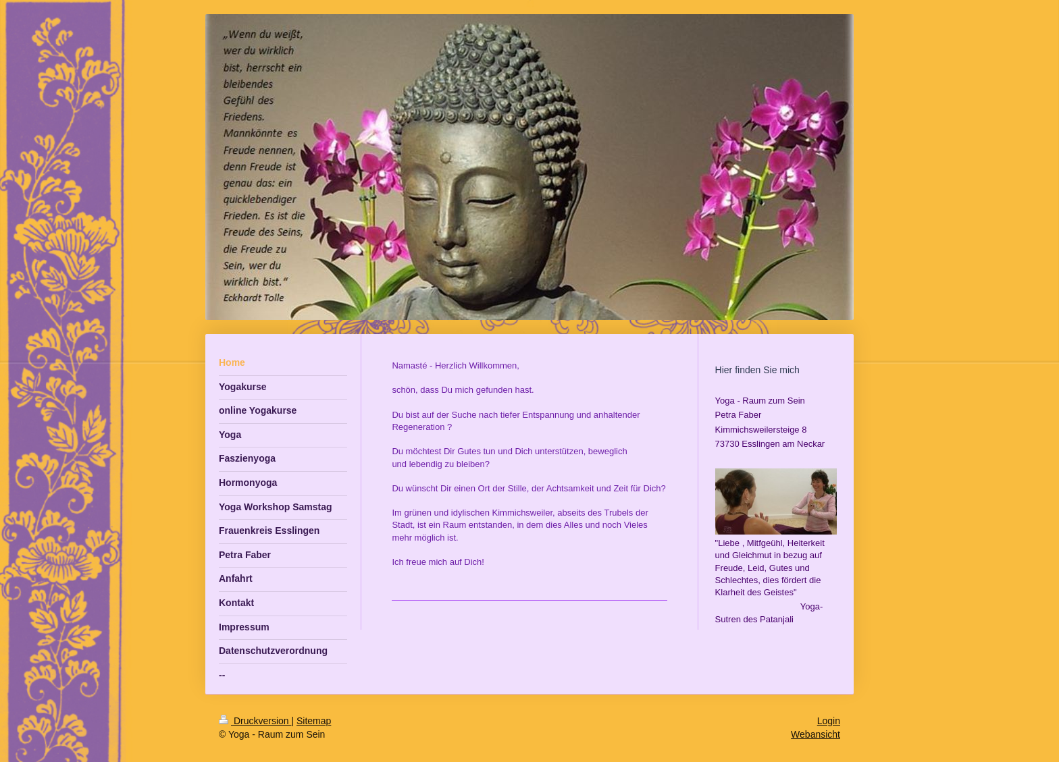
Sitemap (313, 720)
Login (828, 720)
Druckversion (255, 720)
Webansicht (815, 734)
